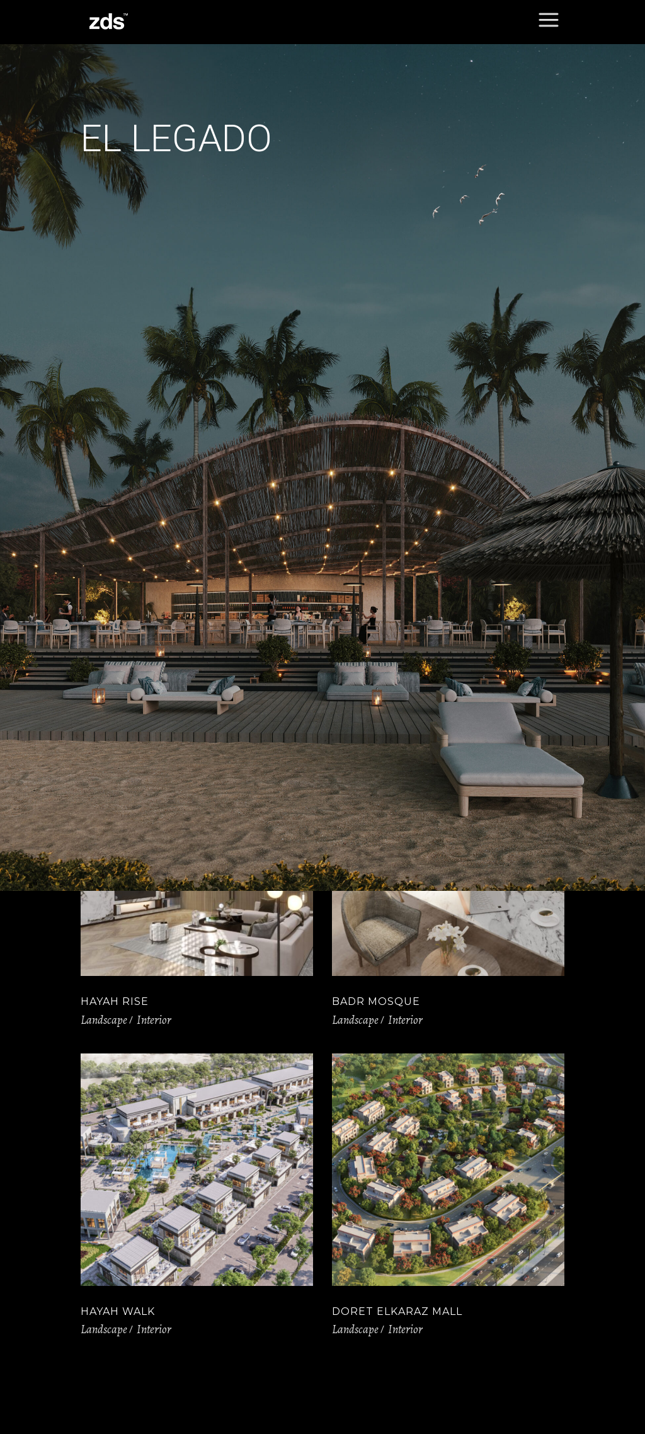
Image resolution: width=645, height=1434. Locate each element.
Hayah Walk (118, 1311)
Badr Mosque (376, 1001)
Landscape (104, 1020)
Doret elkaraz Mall (397, 1311)
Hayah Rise (115, 1001)
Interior (154, 1020)
